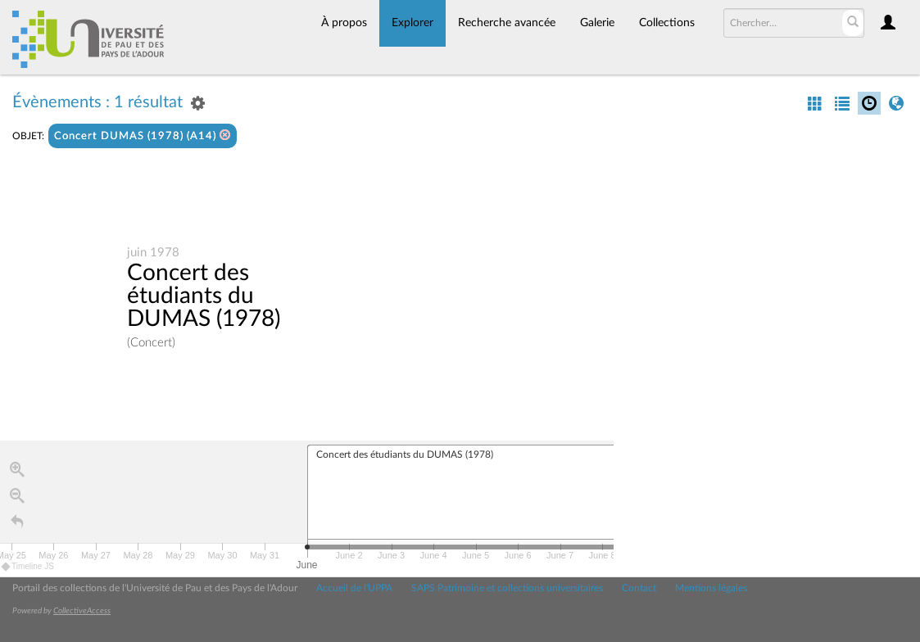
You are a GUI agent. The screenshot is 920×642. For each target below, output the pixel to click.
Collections (667, 23)
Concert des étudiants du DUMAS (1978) (203, 295)
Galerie (597, 23)
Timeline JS (28, 567)
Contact (639, 588)
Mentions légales (711, 588)
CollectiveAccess (82, 611)
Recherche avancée (506, 23)
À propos (344, 23)
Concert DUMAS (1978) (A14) (142, 135)
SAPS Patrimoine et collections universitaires (507, 588)
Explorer (412, 23)
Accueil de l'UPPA (354, 588)
